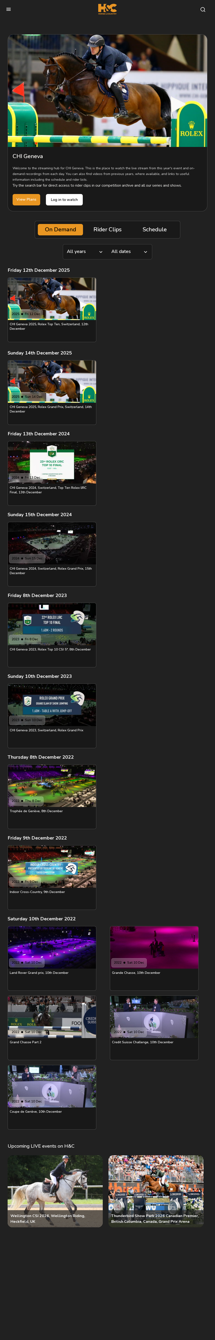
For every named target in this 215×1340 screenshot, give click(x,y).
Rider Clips (107, 229)
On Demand (60, 229)
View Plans (26, 199)
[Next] (200, 1191)
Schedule (155, 229)
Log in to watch (64, 199)
